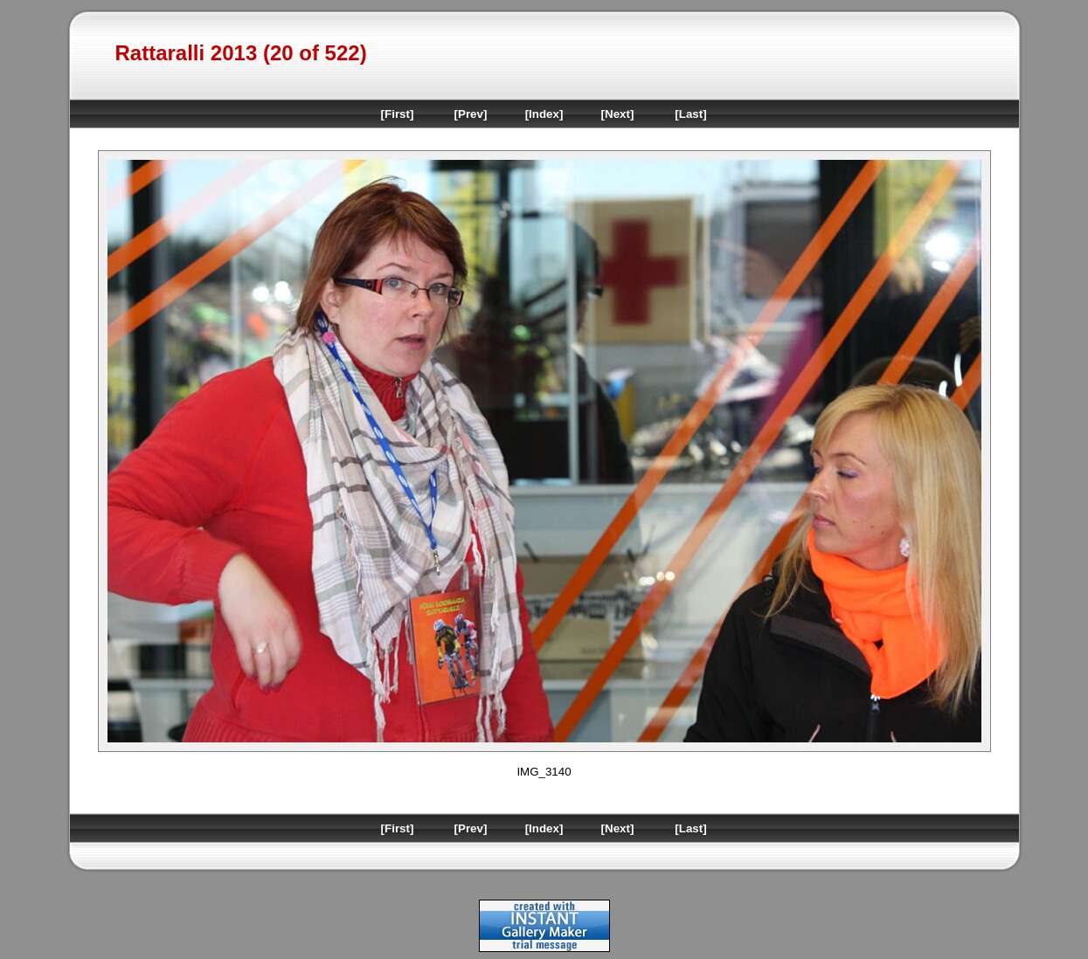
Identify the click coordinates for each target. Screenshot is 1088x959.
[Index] (544, 114)
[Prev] (471, 114)
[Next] (617, 114)
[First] (397, 114)
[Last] (690, 114)
